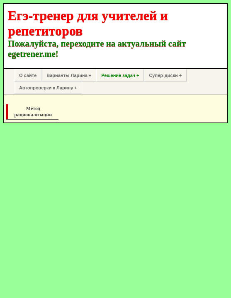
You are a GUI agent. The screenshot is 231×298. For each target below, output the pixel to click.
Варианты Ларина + (68, 75)
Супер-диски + (165, 75)
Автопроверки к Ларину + (48, 87)
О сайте (27, 75)
